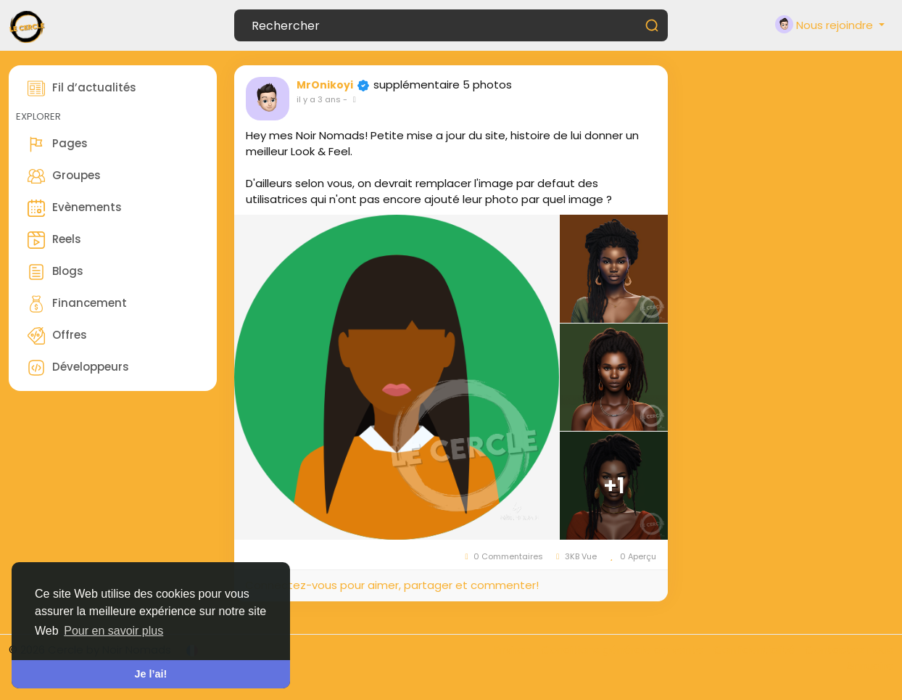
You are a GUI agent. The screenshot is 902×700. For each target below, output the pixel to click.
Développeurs (78, 367)
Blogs (55, 272)
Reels (54, 240)
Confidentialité (755, 649)
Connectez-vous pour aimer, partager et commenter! (392, 585)
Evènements (75, 208)
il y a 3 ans (319, 99)
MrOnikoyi (325, 85)
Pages (58, 144)
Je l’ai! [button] (151, 674)
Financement (77, 304)
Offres (57, 336)
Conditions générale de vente (623, 649)
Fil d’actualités (82, 88)
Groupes (64, 176)
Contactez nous (849, 649)
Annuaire (869, 665)
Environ (514, 649)
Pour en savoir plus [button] (113, 631)
